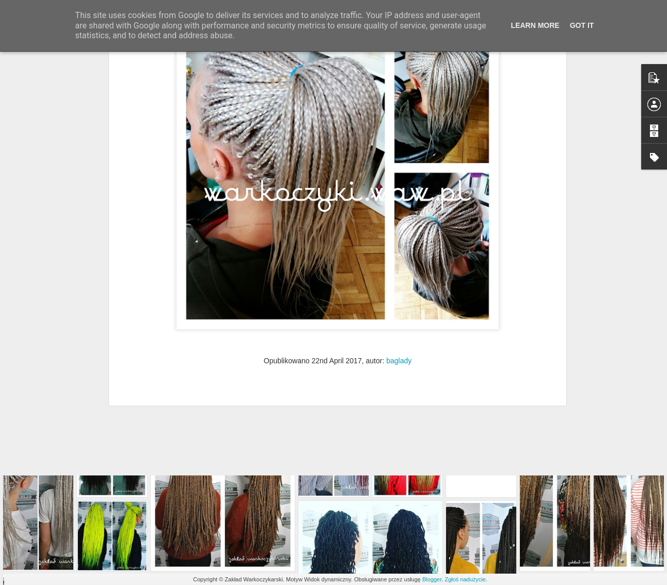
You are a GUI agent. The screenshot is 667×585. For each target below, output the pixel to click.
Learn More (535, 25)
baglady (398, 264)
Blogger (431, 579)
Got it (582, 25)
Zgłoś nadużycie (465, 579)
